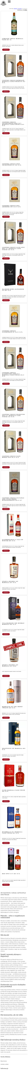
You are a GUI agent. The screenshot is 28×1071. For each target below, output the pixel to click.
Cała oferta (20, 8)
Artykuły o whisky (5, 1064)
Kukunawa (15, 8)
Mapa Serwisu (4, 1061)
